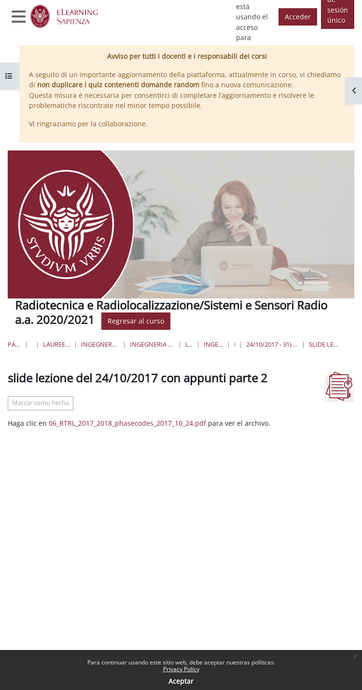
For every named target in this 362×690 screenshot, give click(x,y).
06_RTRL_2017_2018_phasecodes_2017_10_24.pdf (127, 423)
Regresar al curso (136, 320)
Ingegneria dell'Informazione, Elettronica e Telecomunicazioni (152, 344)
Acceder (298, 16)
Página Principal (14, 344)
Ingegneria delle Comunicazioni (213, 344)
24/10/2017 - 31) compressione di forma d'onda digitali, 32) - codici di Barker (272, 344)
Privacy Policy (181, 669)
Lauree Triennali (189, 344)
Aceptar (181, 681)
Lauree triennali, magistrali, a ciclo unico (56, 344)
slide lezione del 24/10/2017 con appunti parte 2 (324, 344)
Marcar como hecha (40, 403)
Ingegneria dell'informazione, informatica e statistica (99, 344)
